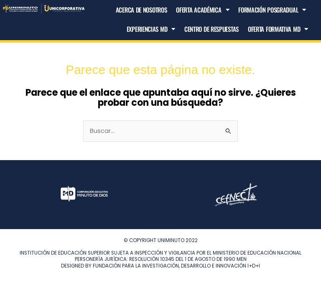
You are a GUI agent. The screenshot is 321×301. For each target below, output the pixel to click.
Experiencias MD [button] (151, 29)
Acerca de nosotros (141, 9)
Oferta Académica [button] (202, 10)
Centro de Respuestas (211, 28)
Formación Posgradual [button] (272, 10)
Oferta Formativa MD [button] (278, 29)
